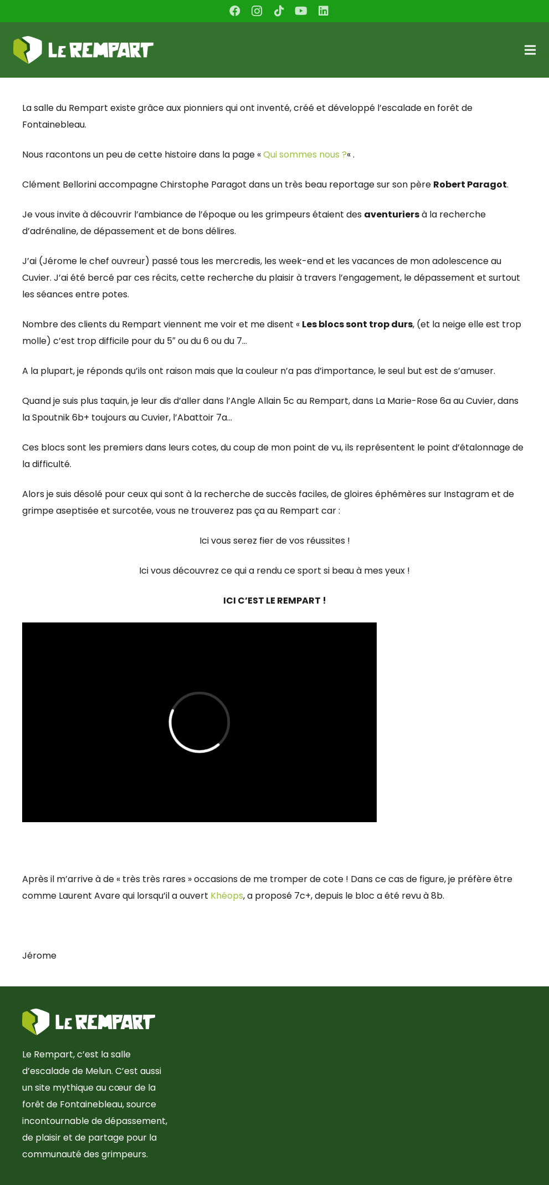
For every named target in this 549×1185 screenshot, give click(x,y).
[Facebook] (235, 11)
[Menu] (530, 50)
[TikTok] (279, 11)
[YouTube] (301, 11)
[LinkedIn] (323, 11)
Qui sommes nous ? (305, 154)
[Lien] (83, 50)
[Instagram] (257, 11)
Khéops (227, 895)
